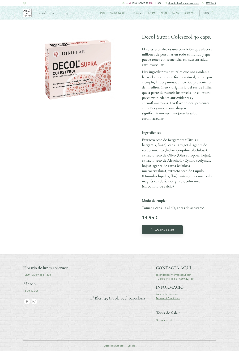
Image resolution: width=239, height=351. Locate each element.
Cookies (131, 345)
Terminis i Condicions (168, 298)
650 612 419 (186, 278)
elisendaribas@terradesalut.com (183, 3)
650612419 (211, 3)
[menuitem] (102, 13)
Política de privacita (166, 294)
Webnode (119, 345)
